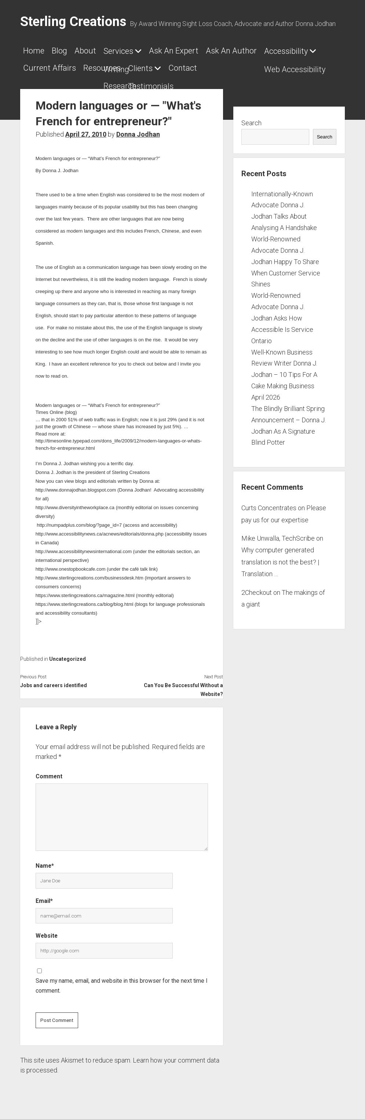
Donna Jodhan (138, 130)
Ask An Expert (188, 50)
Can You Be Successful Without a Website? (183, 685)
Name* (45, 861)
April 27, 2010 (85, 130)
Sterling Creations (73, 21)
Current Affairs (112, 65)
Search (251, 118)
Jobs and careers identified (53, 681)
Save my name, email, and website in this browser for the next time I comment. (122, 981)
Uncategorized (67, 654)
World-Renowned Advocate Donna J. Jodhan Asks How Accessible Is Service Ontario (282, 313)
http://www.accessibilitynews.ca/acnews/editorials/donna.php (100, 529)
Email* (44, 896)
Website (47, 931)
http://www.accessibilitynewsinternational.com (84, 547)
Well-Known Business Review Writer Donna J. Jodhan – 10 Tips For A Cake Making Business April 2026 (284, 370)
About (92, 50)
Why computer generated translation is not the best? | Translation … (280, 557)
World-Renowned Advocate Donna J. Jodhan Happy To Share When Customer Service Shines (285, 257)
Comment (49, 771)
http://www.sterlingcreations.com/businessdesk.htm (89, 573)
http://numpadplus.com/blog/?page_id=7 (79, 520)
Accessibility (45, 66)
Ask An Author (249, 50)
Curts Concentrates (268, 503)
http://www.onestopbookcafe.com (71, 564)
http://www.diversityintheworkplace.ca (75, 503)
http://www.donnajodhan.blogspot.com (76, 485)
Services (129, 51)
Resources (168, 65)
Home (33, 50)
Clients (210, 66)
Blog (63, 50)
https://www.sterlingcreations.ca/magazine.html (85, 591)
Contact (256, 65)
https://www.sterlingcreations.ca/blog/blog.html (85, 600)
